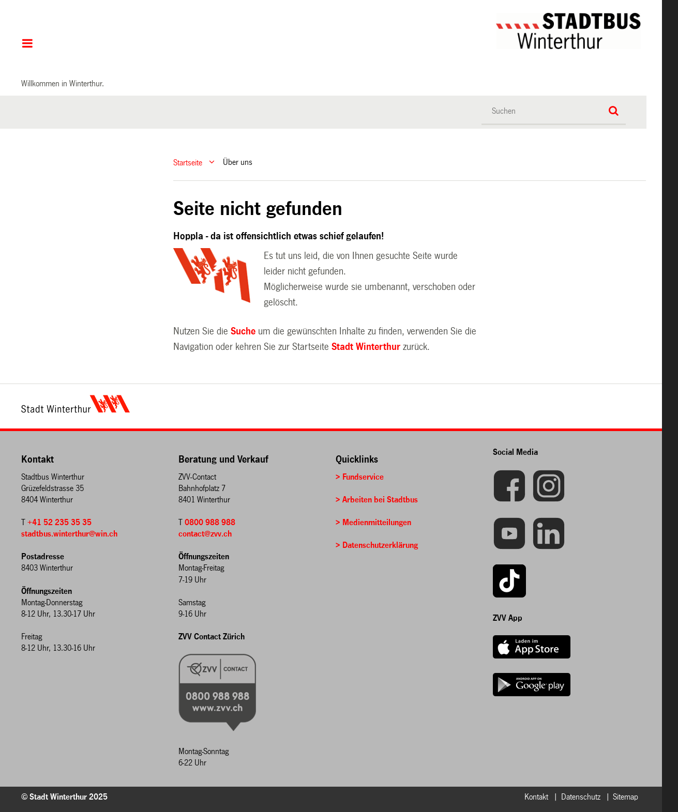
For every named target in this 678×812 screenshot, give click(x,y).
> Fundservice (360, 476)
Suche (243, 331)
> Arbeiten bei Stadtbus (377, 499)
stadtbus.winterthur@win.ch (69, 533)
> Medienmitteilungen (373, 522)
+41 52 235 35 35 (59, 522)
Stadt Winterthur (366, 347)
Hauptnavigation (27, 44)
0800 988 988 (210, 522)
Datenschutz (580, 796)
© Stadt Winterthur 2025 (64, 796)
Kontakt (536, 796)
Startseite (187, 162)
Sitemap (625, 796)
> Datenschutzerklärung (377, 545)
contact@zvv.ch (205, 533)
